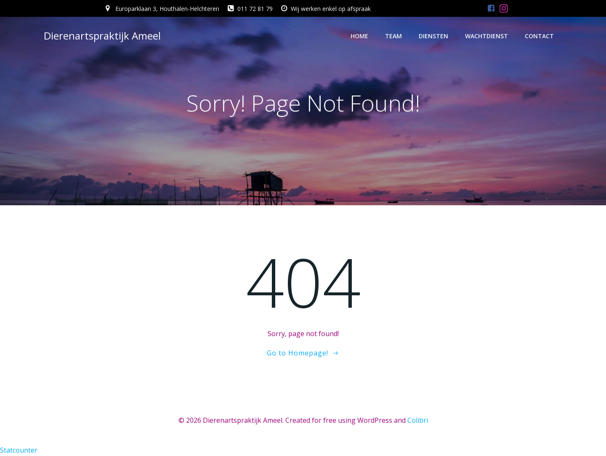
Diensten (433, 36)
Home (359, 36)
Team (393, 36)
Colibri (417, 420)
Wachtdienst (486, 36)
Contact (539, 36)
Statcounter (18, 450)
